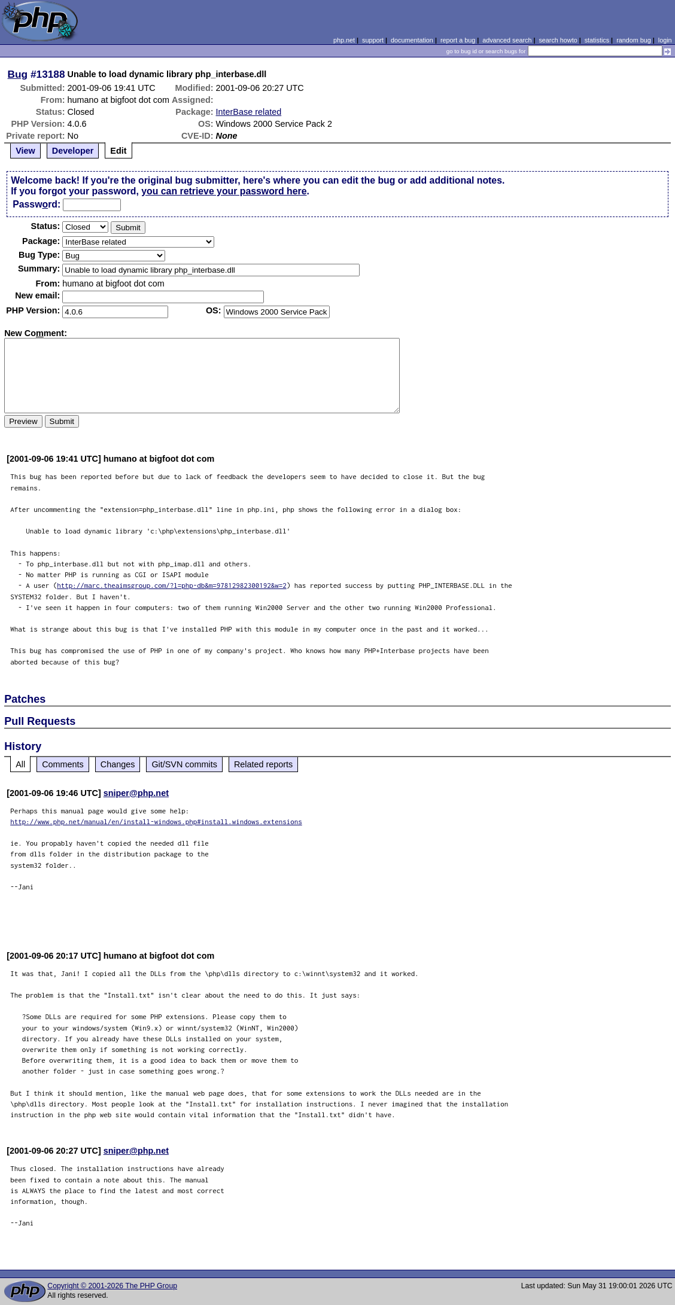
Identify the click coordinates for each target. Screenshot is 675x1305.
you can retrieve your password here (223, 191)
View (25, 150)
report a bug (457, 40)
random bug (633, 40)
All (20, 764)
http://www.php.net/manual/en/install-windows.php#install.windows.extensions (156, 821)
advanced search (506, 40)
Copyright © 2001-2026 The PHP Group (112, 1286)
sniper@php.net (136, 793)
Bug (18, 74)
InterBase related (249, 112)
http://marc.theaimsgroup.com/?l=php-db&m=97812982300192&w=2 (172, 585)
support (373, 40)
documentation (412, 40)
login (665, 40)
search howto (558, 40)
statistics (597, 40)
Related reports (263, 764)
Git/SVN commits (184, 764)
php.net (344, 40)
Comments (63, 764)
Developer (73, 150)
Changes (118, 764)
